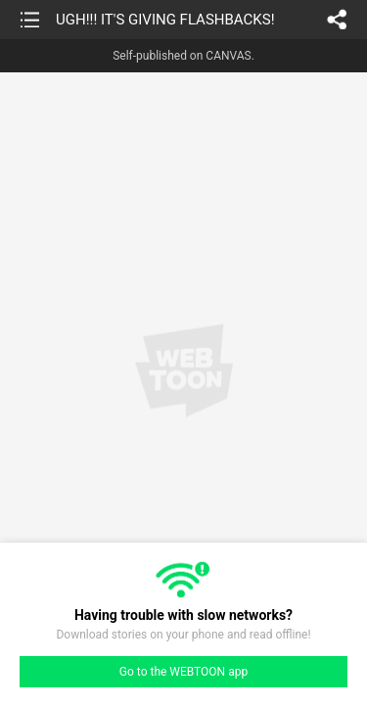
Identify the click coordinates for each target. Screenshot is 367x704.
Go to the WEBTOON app (183, 672)
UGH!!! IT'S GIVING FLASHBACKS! (165, 19)
